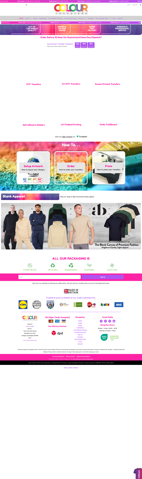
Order (80, 323)
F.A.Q (80, 341)
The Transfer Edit (80, 339)
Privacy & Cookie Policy (87, 359)
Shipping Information (83, 356)
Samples (80, 337)
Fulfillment (80, 327)
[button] (26, 5)
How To (80, 334)
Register (135, 5)
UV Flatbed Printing (80, 330)
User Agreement (77, 359)
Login (128, 5)
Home (80, 320)
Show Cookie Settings (71, 367)
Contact (80, 344)
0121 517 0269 (30, 326)
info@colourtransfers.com (30, 340)
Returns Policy (70, 356)
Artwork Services (80, 332)
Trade (80, 325)
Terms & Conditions (58, 356)
